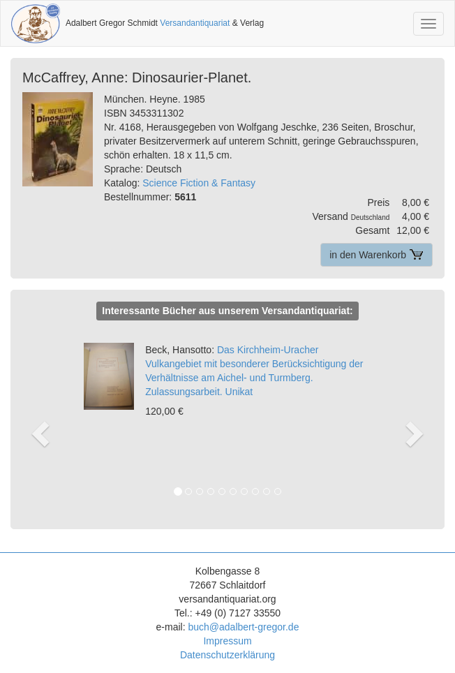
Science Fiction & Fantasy (198, 182)
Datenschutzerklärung (227, 654)
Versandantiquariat (195, 23)
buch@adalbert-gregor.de (243, 627)
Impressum (227, 640)
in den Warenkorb (376, 254)
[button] (40, 419)
